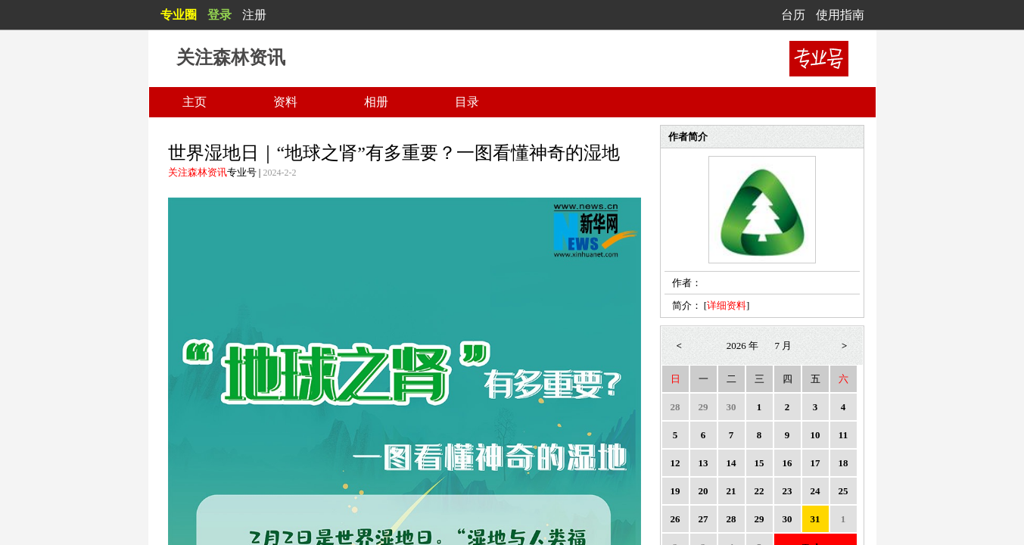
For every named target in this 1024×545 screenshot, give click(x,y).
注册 (254, 14)
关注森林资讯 (197, 172)
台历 (793, 14)
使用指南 (840, 14)
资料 (285, 101)
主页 (194, 101)
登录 (219, 14)
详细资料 (726, 305)
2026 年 (742, 345)
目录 (467, 101)
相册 (376, 101)
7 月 (783, 345)
